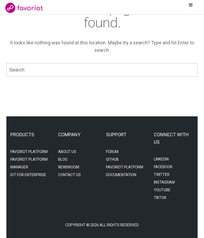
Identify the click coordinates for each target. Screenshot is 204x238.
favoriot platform (29, 152)
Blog (62, 159)
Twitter (161, 174)
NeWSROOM (68, 167)
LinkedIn (161, 159)
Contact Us (69, 175)
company (69, 134)
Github (112, 159)
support (116, 134)
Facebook (163, 167)
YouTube (162, 190)
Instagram (164, 182)
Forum (112, 152)
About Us (67, 152)
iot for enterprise (28, 175)
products (22, 134)
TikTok (160, 198)
